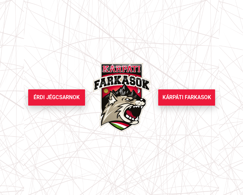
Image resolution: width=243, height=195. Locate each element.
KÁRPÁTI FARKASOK (187, 97)
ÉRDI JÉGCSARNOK (57, 97)
